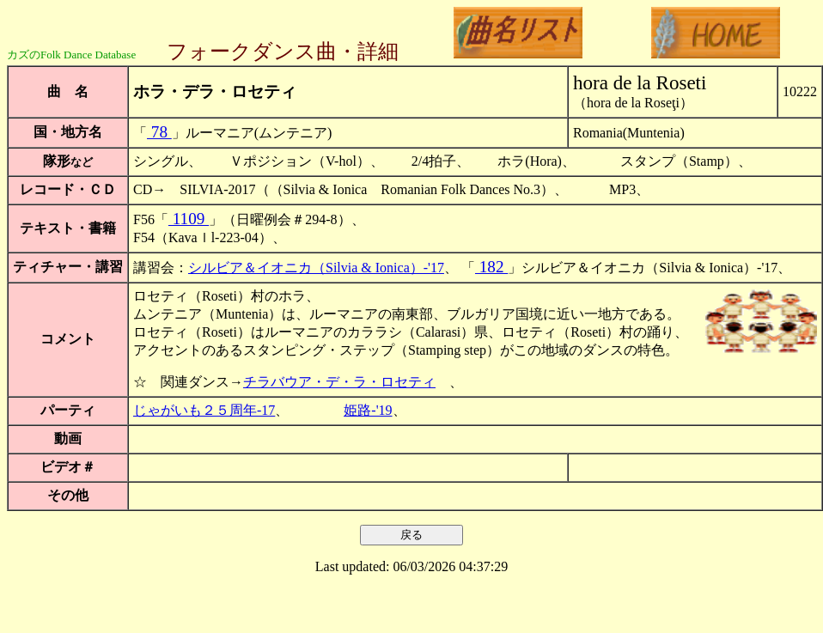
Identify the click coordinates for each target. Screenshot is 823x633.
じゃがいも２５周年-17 (204, 410)
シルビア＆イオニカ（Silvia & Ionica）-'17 (316, 267)
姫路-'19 (368, 410)
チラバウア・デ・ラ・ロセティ (339, 381)
